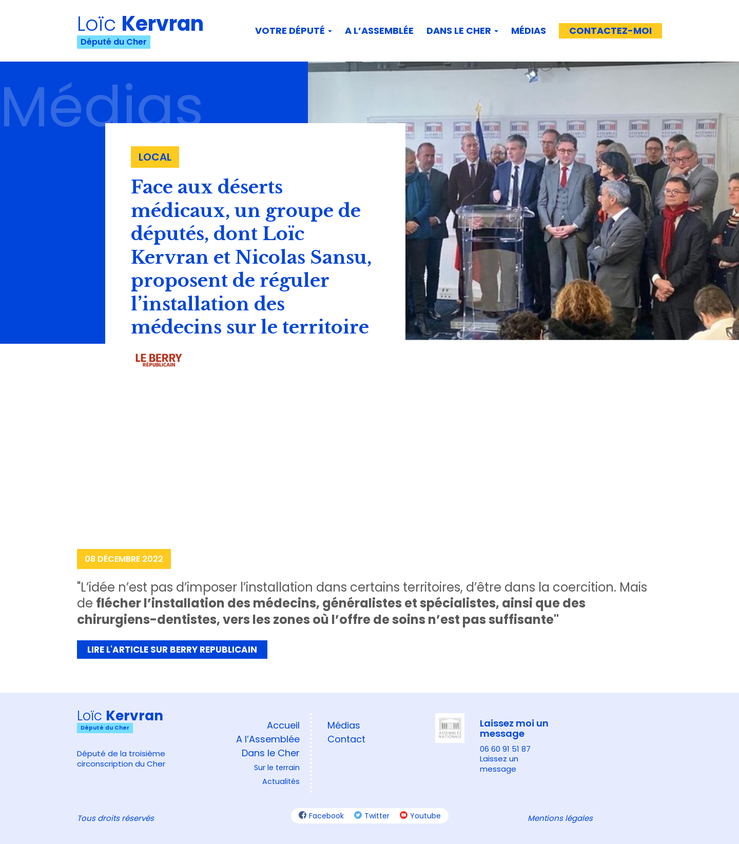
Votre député (293, 30)
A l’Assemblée (268, 739)
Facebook (321, 815)
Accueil (283, 725)
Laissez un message (499, 763)
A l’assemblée (379, 30)
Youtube (420, 815)
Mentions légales (560, 818)
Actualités (281, 781)
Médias (528, 30)
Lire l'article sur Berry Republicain (172, 649)
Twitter (372, 815)
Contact (346, 739)
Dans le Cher (462, 30)
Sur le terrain (277, 767)
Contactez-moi (610, 30)
